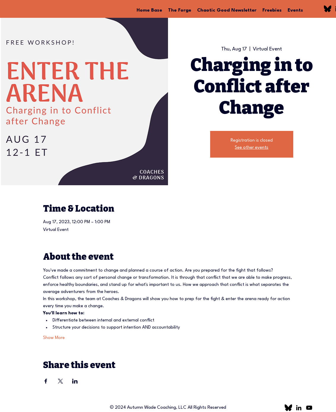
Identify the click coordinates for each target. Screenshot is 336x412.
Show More (54, 338)
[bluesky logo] (327, 8)
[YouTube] (309, 407)
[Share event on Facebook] (46, 381)
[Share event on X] (60, 381)
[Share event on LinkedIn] (75, 381)
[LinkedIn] (298, 407)
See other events (251, 147)
